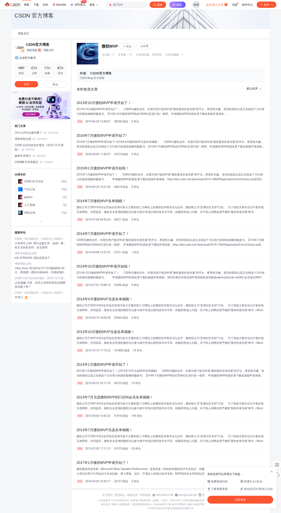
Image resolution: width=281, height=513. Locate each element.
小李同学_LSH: (24, 243)
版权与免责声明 (195, 504)
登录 (196, 4)
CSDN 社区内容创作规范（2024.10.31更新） (39, 147)
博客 (26, 4)
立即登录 (240, 499)
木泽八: (19, 297)
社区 (45, 4)
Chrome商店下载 (162, 504)
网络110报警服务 (121, 504)
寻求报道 (145, 495)
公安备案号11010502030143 (113, 500)
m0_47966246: (24, 257)
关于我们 (107, 495)
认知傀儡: (21, 282)
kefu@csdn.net (188, 495)
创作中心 (247, 4)
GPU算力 (78, 3)
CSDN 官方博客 (34, 16)
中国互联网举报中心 (141, 504)
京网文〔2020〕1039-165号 (167, 500)
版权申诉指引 (30, 155)
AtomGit (59, 4)
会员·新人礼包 (217, 4)
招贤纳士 (120, 495)
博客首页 (23, 33)
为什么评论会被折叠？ (36, 132)
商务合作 (132, 495)
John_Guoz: (22, 268)
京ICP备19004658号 (140, 500)
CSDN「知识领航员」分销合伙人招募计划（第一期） (41, 238)
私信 (55, 84)
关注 (26, 84)
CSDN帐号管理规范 (34, 162)
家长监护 (105, 504)
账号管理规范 (179, 504)
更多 (93, 4)
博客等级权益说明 (26, 253)
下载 (36, 4)
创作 (266, 4)
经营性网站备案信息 (193, 500)
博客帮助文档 (31, 138)
